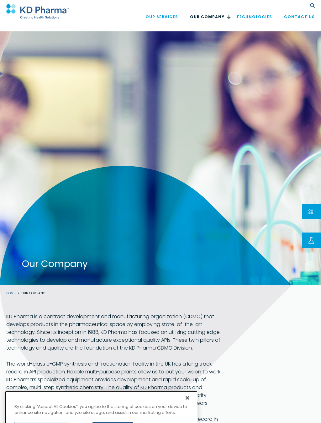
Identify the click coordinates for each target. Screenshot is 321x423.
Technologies (254, 23)
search (312, 5)
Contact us (299, 23)
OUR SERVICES (161, 23)
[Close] (187, 404)
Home (10, 293)
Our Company (207, 23)
